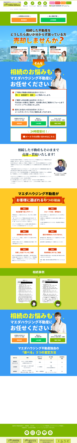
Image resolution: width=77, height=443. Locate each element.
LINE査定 (53, 20)
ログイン (69, 2)
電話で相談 (58, 123)
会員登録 (63, 2)
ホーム (11, 9)
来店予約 (57, 2)
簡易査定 (52, 2)
